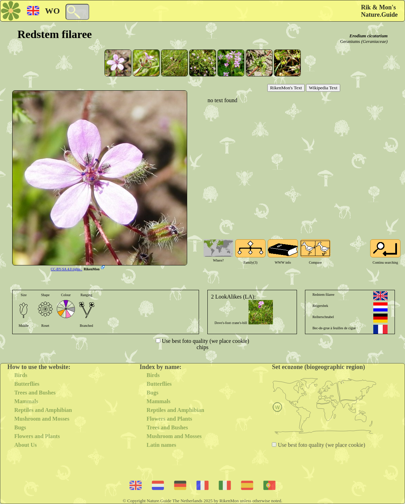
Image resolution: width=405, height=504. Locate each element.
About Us (25, 445)
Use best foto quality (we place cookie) (204, 341)
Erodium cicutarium (369, 35)
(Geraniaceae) (374, 41)
